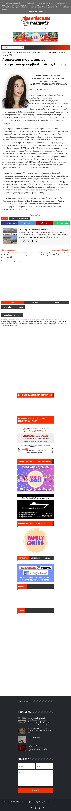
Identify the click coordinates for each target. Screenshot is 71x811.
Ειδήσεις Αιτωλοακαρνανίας (17, 52)
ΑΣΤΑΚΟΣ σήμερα (35, 598)
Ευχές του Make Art (34, 737)
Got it (41, 12)
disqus (57, 302)
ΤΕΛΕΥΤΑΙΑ (23, 558)
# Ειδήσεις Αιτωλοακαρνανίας (19, 218)
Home (4, 52)
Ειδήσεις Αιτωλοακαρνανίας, (44, 69)
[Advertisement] (36, 283)
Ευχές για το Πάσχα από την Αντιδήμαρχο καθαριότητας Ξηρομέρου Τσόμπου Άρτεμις (37, 748)
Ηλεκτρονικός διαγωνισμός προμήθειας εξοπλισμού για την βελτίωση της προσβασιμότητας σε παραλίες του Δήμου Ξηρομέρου (39, 721)
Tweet (28, 223)
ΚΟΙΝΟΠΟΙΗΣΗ (11, 223)
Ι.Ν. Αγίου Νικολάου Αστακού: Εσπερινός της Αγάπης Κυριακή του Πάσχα (39, 730)
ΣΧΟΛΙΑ (47, 558)
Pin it (45, 223)
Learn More (33, 12)
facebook (35, 302)
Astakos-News (6, 802)
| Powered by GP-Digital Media (39, 802)
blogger (13, 302)
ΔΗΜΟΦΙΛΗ (35, 558)
